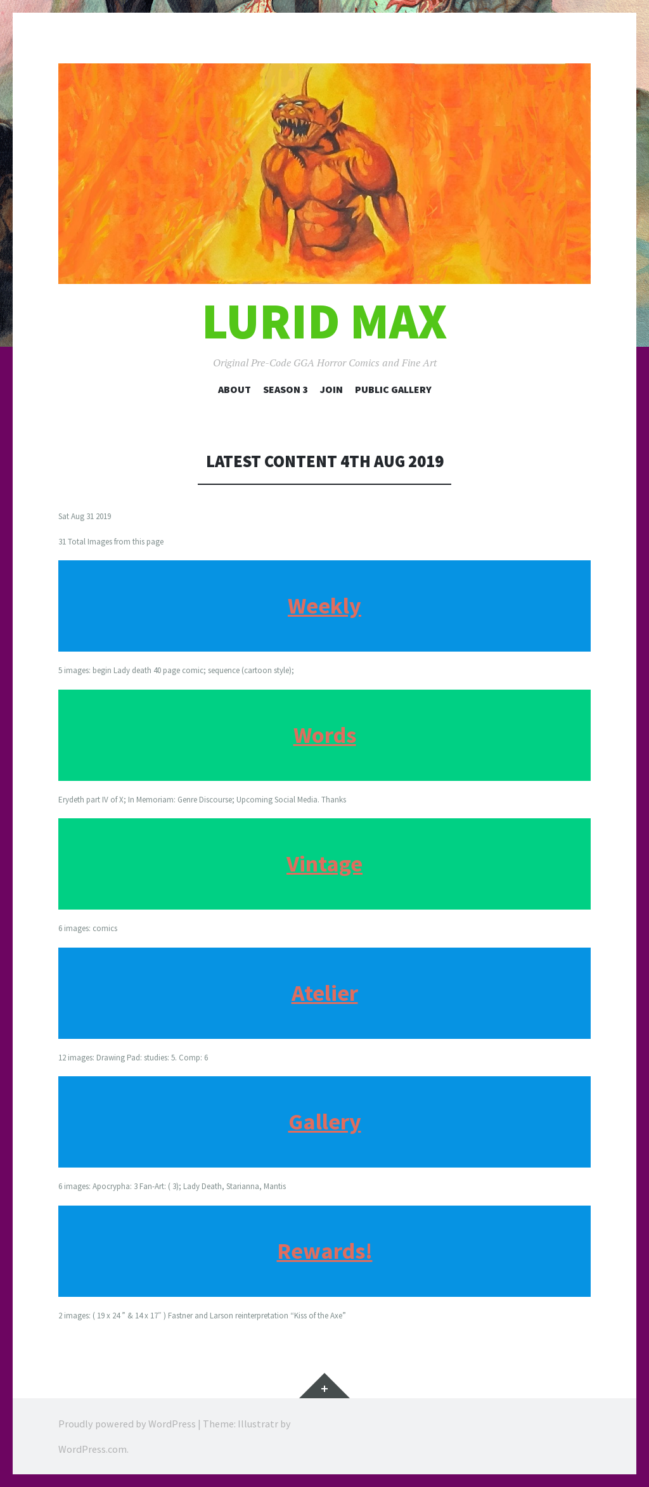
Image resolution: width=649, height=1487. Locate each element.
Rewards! (325, 1251)
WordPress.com (92, 1449)
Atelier (325, 993)
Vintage (324, 863)
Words (324, 735)
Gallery (324, 1121)
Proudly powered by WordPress (127, 1423)
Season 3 (285, 389)
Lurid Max (324, 321)
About (234, 389)
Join (331, 389)
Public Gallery (393, 389)
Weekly (324, 605)
